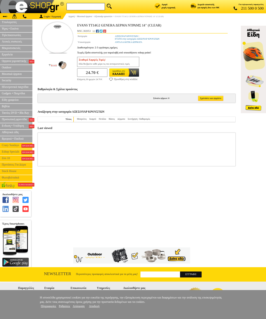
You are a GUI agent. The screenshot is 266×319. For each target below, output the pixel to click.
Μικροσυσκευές (11, 47)
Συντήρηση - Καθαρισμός (139, 119)
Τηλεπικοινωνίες (11, 35)
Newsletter (57, 274)
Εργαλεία (7, 54)
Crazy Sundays (17, 146)
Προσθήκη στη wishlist (123, 79)
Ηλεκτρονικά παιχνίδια (15, 86)
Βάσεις (112, 119)
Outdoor (6, 67)
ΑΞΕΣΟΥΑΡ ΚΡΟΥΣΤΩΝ (126, 36)
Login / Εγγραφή (50, 16)
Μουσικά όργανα (12, 73)
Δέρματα (121, 119)
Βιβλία (6, 106)
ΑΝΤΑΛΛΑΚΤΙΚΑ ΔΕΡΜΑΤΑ (128, 42)
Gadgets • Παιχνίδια (13, 93)
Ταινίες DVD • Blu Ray (15, 112)
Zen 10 (17, 158)
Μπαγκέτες (82, 119)
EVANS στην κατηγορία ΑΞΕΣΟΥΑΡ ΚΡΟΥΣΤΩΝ (137, 39)
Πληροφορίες (48, 306)
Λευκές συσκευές (12, 41)
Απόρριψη (79, 306)
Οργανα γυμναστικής (17, 61)
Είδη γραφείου (10, 99)
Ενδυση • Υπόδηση (17, 126)
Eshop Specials (17, 152)
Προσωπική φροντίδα (17, 120)
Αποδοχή (94, 306)
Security (6, 80)
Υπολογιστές (9, 22)
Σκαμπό (92, 119)
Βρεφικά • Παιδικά (13, 138)
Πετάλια (102, 119)
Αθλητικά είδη (10, 132)
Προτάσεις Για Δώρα (14, 164)
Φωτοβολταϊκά (10, 177)
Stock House (9, 171)
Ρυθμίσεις (64, 306)
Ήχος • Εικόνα (10, 28)
